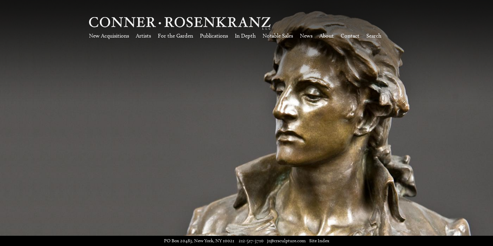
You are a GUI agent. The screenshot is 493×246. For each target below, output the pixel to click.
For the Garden (175, 35)
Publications (214, 35)
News (306, 35)
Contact (350, 35)
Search (373, 35)
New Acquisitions (109, 35)
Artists (143, 35)
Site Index (319, 241)
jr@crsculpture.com (286, 241)
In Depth (245, 35)
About (326, 35)
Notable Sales (278, 35)
